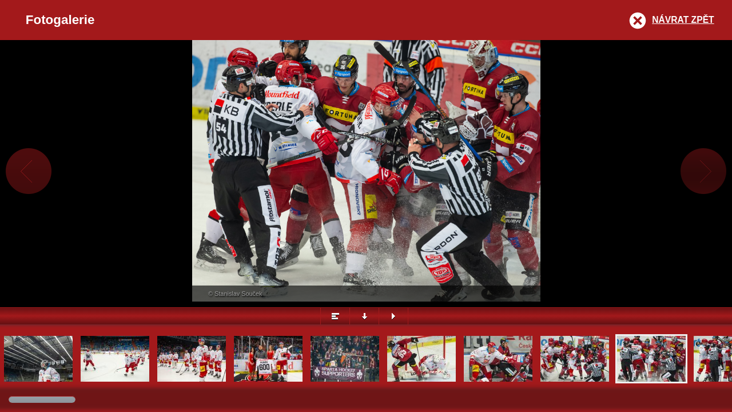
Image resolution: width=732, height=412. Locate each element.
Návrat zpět (683, 20)
